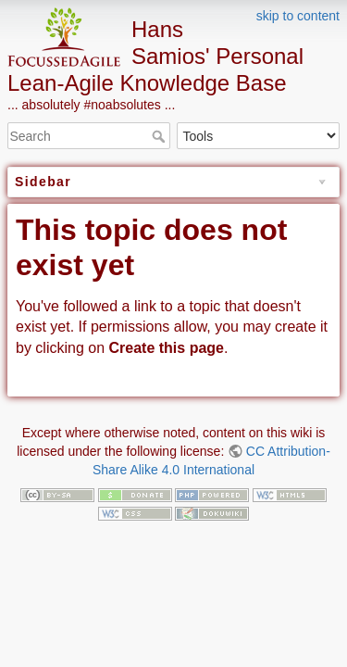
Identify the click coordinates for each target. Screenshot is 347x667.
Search (160, 136)
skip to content (298, 15)
